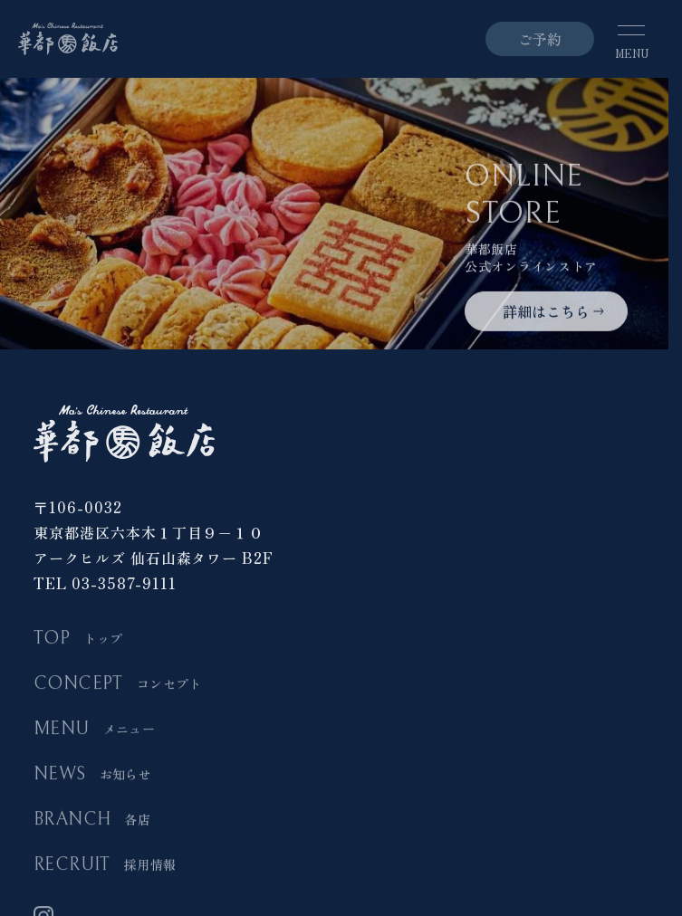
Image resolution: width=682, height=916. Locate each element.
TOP (78, 639)
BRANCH (92, 820)
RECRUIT (105, 865)
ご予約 (540, 39)
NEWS (92, 775)
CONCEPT (118, 684)
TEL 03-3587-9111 (105, 583)
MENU (94, 730)
